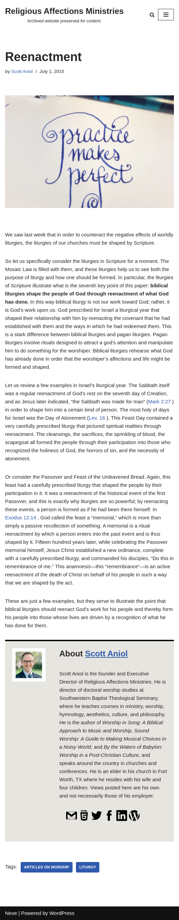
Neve (11, 913)
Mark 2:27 (159, 401)
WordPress (62, 913)
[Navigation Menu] (166, 14)
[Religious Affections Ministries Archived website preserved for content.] (64, 14)
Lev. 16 (97, 418)
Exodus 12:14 (20, 517)
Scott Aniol (22, 71)
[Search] (152, 14)
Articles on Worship (46, 867)
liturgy (87, 867)
